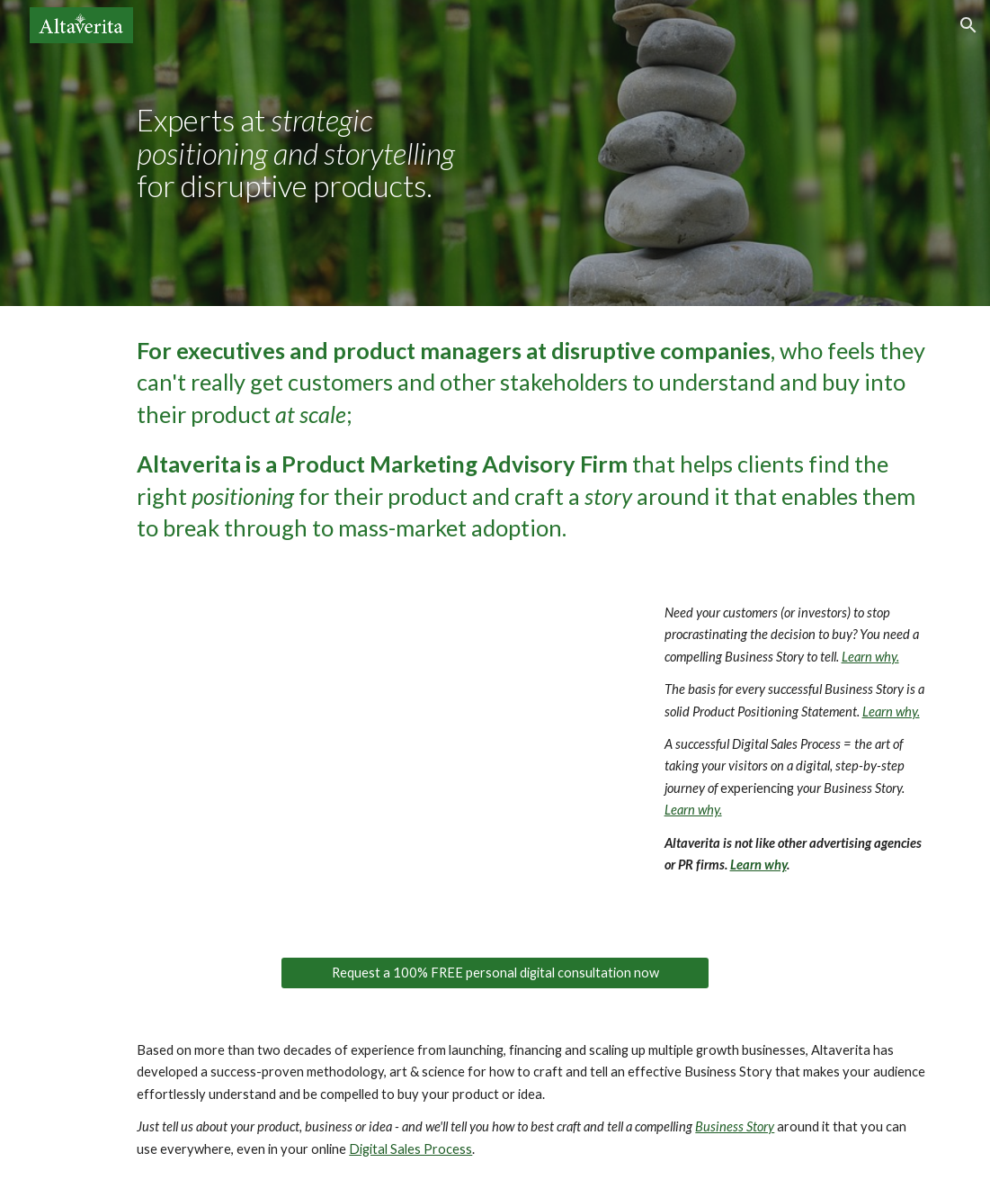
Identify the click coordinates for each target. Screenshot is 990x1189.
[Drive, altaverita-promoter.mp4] (381, 754)
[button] (968, 25)
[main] (306, 153)
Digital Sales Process (410, 1149)
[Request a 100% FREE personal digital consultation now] (495, 973)
